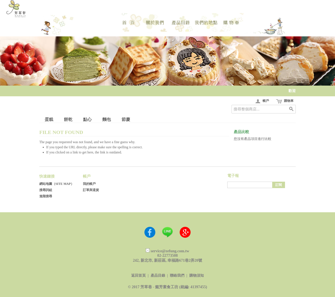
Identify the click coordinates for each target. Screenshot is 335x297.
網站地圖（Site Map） (56, 184)
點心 (87, 119)
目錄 (231, 22)
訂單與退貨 (91, 190)
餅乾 (68, 119)
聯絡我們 (177, 275)
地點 (206, 22)
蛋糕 (49, 119)
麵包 (106, 119)
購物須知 (196, 275)
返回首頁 (138, 275)
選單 (180, 22)
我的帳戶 (89, 184)
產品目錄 (158, 275)
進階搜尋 (45, 196)
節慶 (126, 119)
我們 (155, 22)
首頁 (129, 22)
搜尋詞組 (45, 190)
